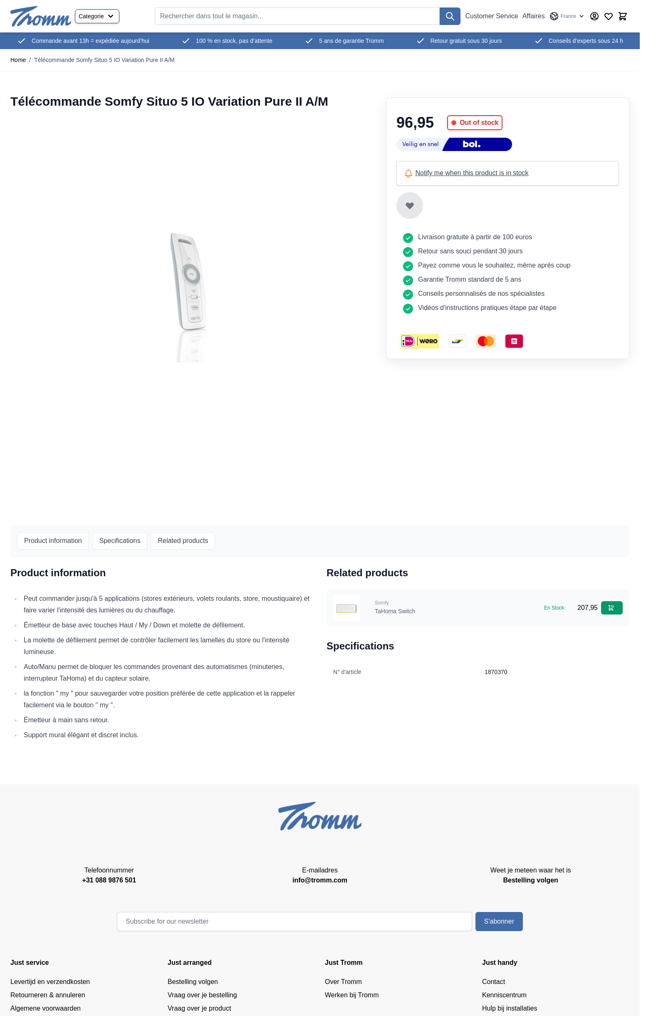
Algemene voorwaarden (45, 1008)
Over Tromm (343, 981)
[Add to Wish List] (409, 205)
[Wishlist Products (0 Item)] (608, 16)
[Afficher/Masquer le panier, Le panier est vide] (622, 16)
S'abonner (499, 921)
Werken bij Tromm (352, 995)
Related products (183, 540)
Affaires (533, 16)
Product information (53, 540)
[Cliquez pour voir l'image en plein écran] (189, 288)
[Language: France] (567, 16)
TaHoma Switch (395, 611)
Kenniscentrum (504, 995)
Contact (493, 981)
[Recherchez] (450, 16)
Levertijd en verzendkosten (50, 981)
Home (18, 60)
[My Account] (594, 16)
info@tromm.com (319, 880)
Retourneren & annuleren (47, 995)
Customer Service (491, 16)
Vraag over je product (199, 1008)
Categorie (97, 16)
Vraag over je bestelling (202, 995)
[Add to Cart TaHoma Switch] (612, 608)
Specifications (120, 540)
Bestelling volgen (193, 981)
